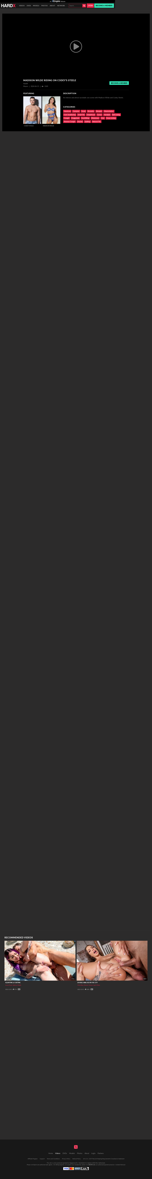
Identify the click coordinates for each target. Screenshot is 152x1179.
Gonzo (99, 115)
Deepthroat (91, 115)
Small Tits (81, 115)
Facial (83, 111)
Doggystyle (75, 118)
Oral (102, 118)
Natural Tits (96, 122)
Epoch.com (36, 1164)
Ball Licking (116, 115)
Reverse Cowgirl (69, 122)
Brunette (91, 111)
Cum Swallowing (69, 115)
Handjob (107, 115)
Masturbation (109, 111)
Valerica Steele (17, 985)
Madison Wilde (48, 126)
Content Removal (120, 1164)
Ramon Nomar (88, 985)
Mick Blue (80, 985)
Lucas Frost (8, 985)
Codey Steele (29, 126)
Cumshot (76, 111)
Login (90, 6)
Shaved (79, 122)
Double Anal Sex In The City (87, 982)
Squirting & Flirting (13, 982)
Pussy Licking (111, 118)
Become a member (104, 6)
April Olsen (96, 985)
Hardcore (67, 111)
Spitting (87, 122)
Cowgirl (66, 118)
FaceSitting (85, 118)
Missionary (95, 118)
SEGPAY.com (91, 1164)
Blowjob (99, 111)
